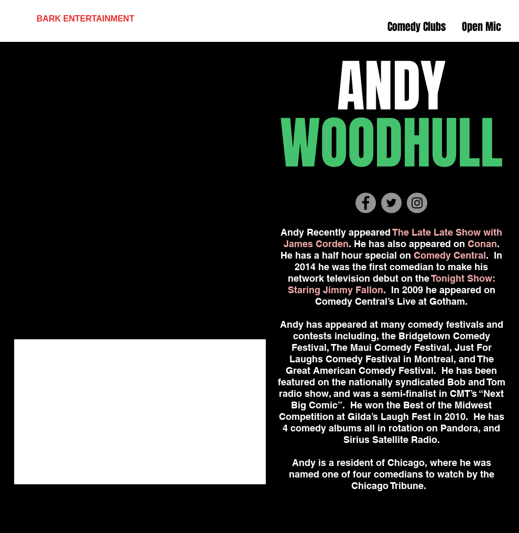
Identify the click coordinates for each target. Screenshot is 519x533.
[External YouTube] (140, 411)
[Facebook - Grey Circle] (365, 203)
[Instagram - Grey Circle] (417, 203)
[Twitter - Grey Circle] (391, 203)
